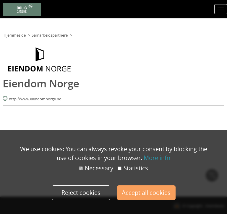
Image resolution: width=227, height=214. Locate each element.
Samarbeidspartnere (50, 35)
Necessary (96, 168)
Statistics (133, 168)
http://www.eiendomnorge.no (35, 99)
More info (157, 158)
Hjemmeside (15, 35)
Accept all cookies (146, 193)
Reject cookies (80, 193)
